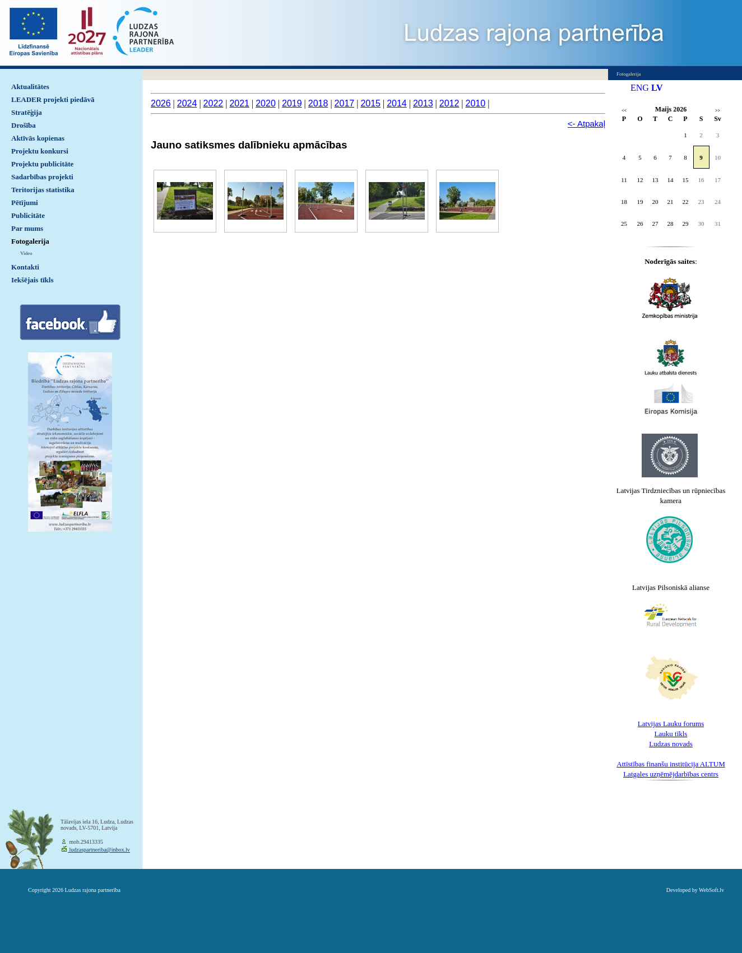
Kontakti (25, 267)
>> (717, 110)
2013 (423, 103)
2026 (161, 103)
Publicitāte (28, 215)
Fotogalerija (30, 241)
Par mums (27, 228)
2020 (266, 103)
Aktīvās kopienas (37, 138)
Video (26, 253)
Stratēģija (26, 112)
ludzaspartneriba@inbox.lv (99, 850)
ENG (639, 87)
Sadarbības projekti (42, 177)
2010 (476, 103)
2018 (318, 103)
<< (624, 110)
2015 (370, 103)
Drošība (23, 125)
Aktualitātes (30, 86)
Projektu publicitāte (42, 164)
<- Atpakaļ (586, 123)
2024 (187, 103)
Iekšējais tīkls (32, 280)
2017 (345, 103)
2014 (397, 103)
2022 (213, 103)
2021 (239, 103)
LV (657, 87)
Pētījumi (24, 202)
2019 (292, 103)
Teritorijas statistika (43, 189)
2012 (449, 103)
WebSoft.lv (711, 890)
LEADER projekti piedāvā (53, 99)
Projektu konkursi (39, 151)
